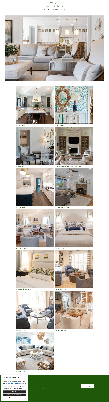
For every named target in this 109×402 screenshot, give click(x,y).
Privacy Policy (51, 399)
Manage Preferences (14, 398)
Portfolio (46, 9)
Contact (63, 9)
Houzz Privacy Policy (12, 383)
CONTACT (87, 386)
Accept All (14, 391)
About (55, 9)
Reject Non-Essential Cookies (14, 394)
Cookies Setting (58, 399)
